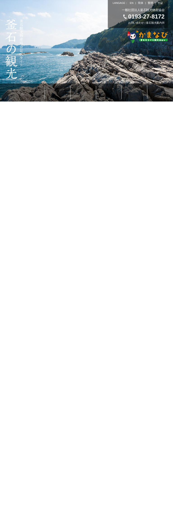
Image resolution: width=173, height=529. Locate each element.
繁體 (150, 3)
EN (131, 3)
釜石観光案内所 (155, 23)
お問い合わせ (136, 23)
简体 (140, 3)
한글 (160, 3)
